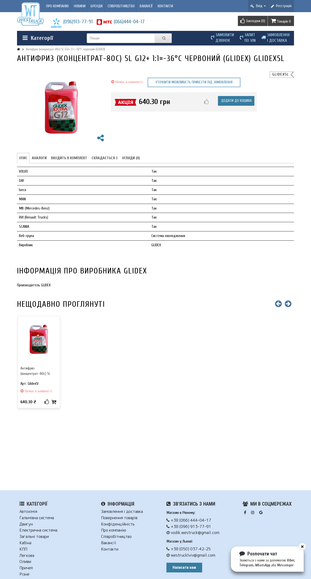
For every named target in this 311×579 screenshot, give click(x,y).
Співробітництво (121, 6)
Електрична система (38, 530)
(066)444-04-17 (129, 21)
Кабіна (25, 542)
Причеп (26, 567)
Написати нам (184, 567)
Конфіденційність (118, 524)
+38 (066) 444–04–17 (188, 520)
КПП (23, 549)
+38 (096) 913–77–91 (188, 526)
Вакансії (146, 6)
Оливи (25, 561)
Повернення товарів (119, 517)
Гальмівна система (36, 517)
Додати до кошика (236, 101)
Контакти (165, 6)
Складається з (105, 158)
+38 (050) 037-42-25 (188, 549)
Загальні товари (34, 536)
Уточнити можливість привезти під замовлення (194, 82)
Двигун (26, 524)
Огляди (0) (131, 158)
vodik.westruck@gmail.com (192, 532)
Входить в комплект (69, 158)
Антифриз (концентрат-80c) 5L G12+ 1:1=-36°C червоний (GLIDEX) (65, 49)
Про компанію (57, 6)
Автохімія (28, 511)
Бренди (97, 6)
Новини (80, 6)
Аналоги (39, 158)
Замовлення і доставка (122, 511)
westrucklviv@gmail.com (190, 555)
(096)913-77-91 (78, 21)
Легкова (26, 555)
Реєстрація (281, 6)
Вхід (258, 6)
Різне (24, 574)
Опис (23, 158)
